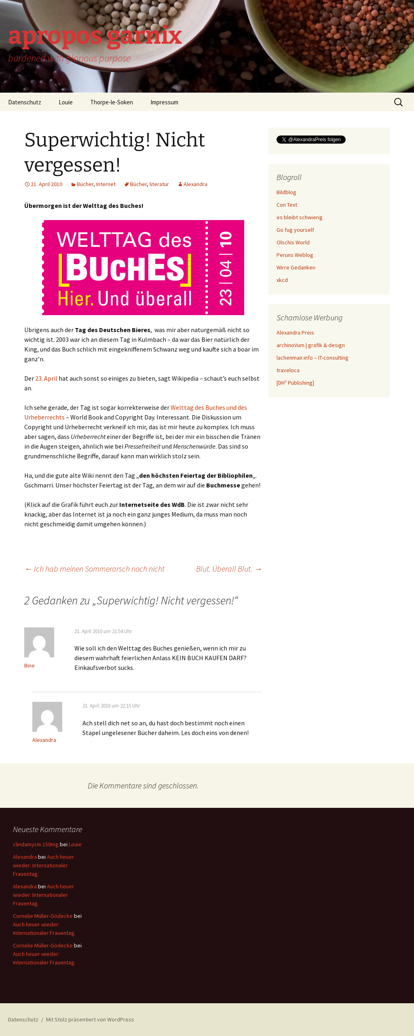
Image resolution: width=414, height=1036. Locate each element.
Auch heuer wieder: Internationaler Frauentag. (43, 865)
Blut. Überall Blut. (229, 569)
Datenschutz (24, 102)
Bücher (85, 184)
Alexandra (195, 184)
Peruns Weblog (295, 254)
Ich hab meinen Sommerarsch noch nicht (94, 569)
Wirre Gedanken (296, 267)
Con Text (287, 204)
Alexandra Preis (295, 332)
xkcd (282, 280)
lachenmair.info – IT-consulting (313, 357)
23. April (46, 378)
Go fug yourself (295, 229)
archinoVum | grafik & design (311, 345)
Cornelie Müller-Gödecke (43, 915)
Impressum (164, 102)
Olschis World (293, 242)
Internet (106, 184)
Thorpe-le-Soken (111, 102)
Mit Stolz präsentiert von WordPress (90, 1019)
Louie (66, 102)
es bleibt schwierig (300, 217)
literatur (159, 184)
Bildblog (286, 192)
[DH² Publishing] (295, 382)
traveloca (288, 370)
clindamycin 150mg (36, 844)
